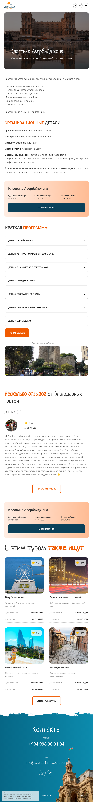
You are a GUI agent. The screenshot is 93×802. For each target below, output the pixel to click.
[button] (86, 362)
